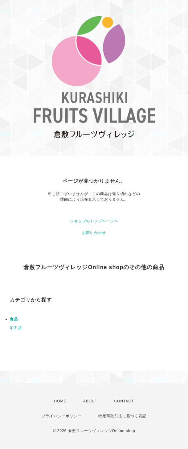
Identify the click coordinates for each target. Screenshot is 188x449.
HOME (60, 401)
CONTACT (124, 401)
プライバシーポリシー (62, 416)
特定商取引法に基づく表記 (122, 416)
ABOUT (90, 401)
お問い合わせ (94, 233)
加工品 (16, 328)
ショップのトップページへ (94, 221)
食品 (14, 319)
